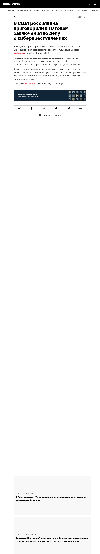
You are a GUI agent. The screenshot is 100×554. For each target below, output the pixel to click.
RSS (5, 505)
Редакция (5, 479)
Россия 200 (6, 525)
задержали (30, 84)
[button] (94, 3)
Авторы (5, 492)
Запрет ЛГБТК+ (8, 10)
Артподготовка (81, 10)
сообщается (19, 53)
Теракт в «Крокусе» (24, 10)
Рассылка (6, 512)
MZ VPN (5, 518)
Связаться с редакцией (50, 115)
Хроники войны (67, 10)
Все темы (96, 10)
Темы (4, 499)
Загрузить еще (52, 393)
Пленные (55, 10)
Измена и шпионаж (41, 10)
